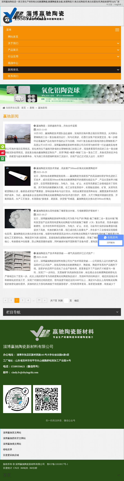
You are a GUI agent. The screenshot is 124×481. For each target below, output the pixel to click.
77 (39, 300)
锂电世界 (7, 449)
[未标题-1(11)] (32, 399)
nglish (118, 4)
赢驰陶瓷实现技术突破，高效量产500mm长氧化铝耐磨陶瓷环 (67, 168)
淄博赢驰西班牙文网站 (14, 438)
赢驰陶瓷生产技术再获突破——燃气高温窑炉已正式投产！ (65, 253)
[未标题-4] (62, 94)
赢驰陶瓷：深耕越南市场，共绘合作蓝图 (56, 126)
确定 (76, 300)
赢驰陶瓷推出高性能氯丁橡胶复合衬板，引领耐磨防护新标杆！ (68, 211)
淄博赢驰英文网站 (12, 432)
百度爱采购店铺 (11, 455)
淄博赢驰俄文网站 (12, 444)
